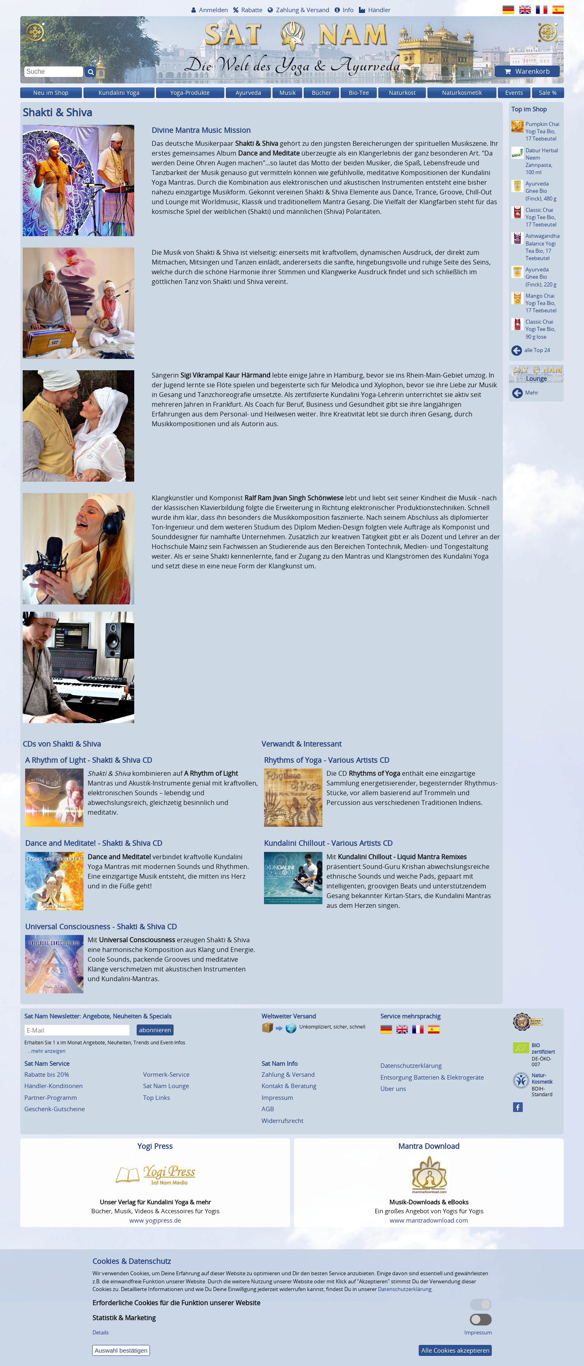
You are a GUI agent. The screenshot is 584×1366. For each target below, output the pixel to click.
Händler (379, 10)
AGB (268, 1109)
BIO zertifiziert (543, 1048)
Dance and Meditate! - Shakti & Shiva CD (93, 843)
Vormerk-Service (166, 1074)
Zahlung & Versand (302, 10)
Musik (287, 92)
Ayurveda (248, 92)
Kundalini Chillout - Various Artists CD (328, 843)
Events (514, 92)
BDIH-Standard (542, 1091)
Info (348, 10)
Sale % (548, 92)
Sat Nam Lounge (166, 1086)
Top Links (156, 1097)
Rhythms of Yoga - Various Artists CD (326, 760)
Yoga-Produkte (190, 92)
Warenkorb (532, 71)
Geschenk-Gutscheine (54, 1109)
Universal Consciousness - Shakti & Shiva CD (101, 926)
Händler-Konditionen (53, 1086)
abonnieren (155, 1030)
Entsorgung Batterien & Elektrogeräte (432, 1077)
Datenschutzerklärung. (405, 1289)
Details (100, 1332)
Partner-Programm (50, 1097)
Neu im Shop (51, 92)
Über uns (393, 1088)
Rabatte (251, 10)
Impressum (277, 1097)
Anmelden (213, 10)
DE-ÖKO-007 (542, 1061)
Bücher (321, 92)
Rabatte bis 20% (46, 1074)
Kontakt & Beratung (289, 1086)
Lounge (536, 378)
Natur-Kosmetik (542, 1078)
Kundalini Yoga (119, 92)
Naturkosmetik (462, 92)
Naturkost (402, 92)
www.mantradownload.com (429, 1220)
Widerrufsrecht (282, 1120)
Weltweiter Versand (289, 1016)
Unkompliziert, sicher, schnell (332, 1026)
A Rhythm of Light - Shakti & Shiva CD (88, 760)
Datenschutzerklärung (411, 1065)
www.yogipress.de (155, 1220)
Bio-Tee (359, 92)
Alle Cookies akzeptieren (455, 1350)
